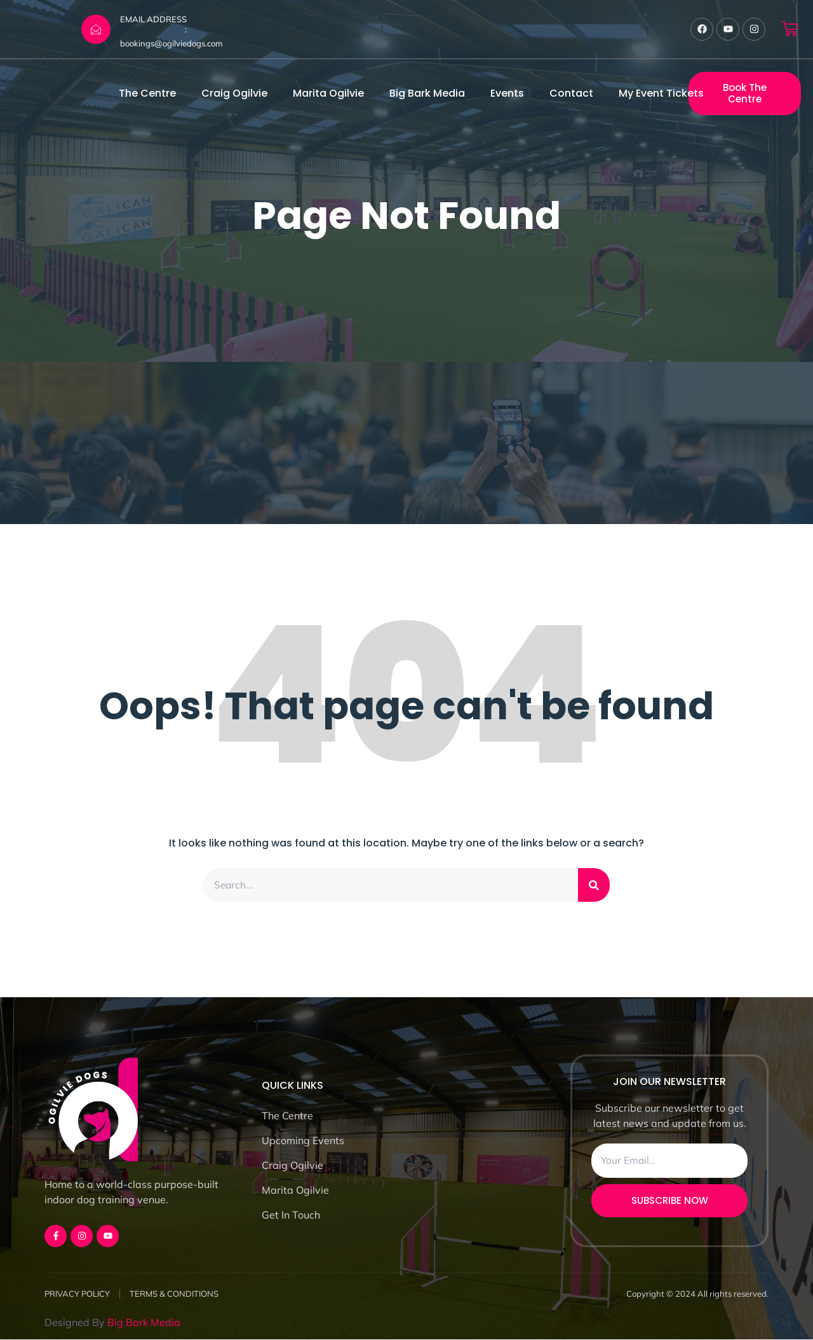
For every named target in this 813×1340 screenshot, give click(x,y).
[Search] (594, 885)
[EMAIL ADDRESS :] (96, 29)
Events (507, 93)
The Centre (147, 93)
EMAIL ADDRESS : (153, 24)
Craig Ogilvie (234, 93)
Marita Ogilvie (328, 93)
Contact (571, 93)
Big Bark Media (427, 93)
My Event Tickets (661, 93)
